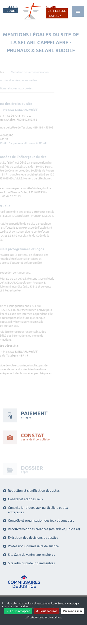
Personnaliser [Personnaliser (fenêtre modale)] (72, 611)
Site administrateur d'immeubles (29, 563)
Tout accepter (18, 611)
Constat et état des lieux (23, 499)
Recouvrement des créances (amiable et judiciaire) (41, 529)
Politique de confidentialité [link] (43, 617)
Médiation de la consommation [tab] (22, 72)
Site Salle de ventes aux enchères (29, 554)
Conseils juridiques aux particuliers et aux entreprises (35, 510)
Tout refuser (46, 611)
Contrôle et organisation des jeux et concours (38, 520)
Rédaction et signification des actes (31, 490)
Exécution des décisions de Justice (30, 537)
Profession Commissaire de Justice (31, 546)
